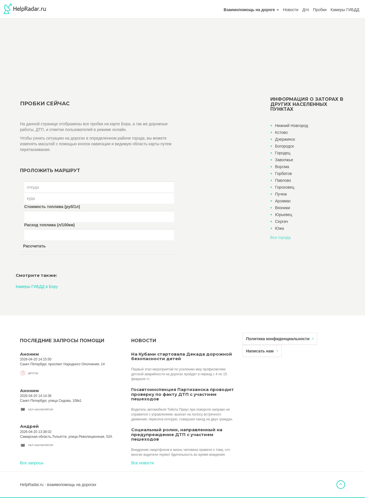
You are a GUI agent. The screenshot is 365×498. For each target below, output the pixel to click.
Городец (283, 153)
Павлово (283, 180)
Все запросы (31, 463)
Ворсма (282, 166)
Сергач (281, 221)
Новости (290, 9)
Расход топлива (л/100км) (49, 225)
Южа (279, 228)
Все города (280, 237)
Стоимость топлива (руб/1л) (52, 206)
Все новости (142, 463)
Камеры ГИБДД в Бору (37, 286)
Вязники (282, 207)
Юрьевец (283, 214)
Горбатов (283, 173)
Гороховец (285, 187)
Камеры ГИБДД (344, 9)
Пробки (320, 9)
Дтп (305, 9)
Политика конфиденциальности (280, 338)
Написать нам (262, 351)
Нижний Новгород (291, 125)
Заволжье (284, 160)
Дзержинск (285, 139)
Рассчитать (34, 246)
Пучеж (281, 194)
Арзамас (283, 201)
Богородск (284, 146)
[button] (251, 9)
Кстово (281, 132)
